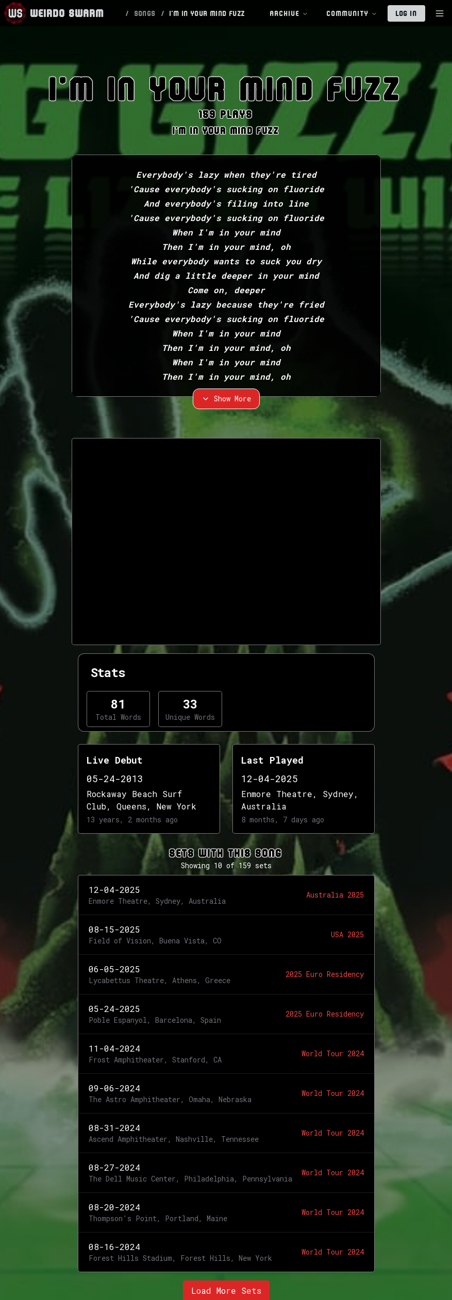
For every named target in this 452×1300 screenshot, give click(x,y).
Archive (289, 13)
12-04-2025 (269, 778)
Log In (406, 13)
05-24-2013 (115, 778)
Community (352, 13)
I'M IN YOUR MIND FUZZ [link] (207, 13)
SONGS (145, 13)
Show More (226, 398)
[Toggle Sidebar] (439, 13)
